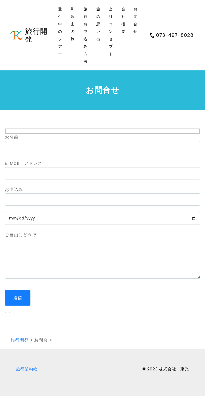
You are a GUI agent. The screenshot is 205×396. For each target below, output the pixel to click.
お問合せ (135, 20)
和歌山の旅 (73, 24)
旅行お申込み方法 (86, 35)
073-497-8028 (171, 35)
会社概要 (123, 20)
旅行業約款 (26, 369)
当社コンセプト (111, 31)
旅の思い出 (98, 24)
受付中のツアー (60, 31)
